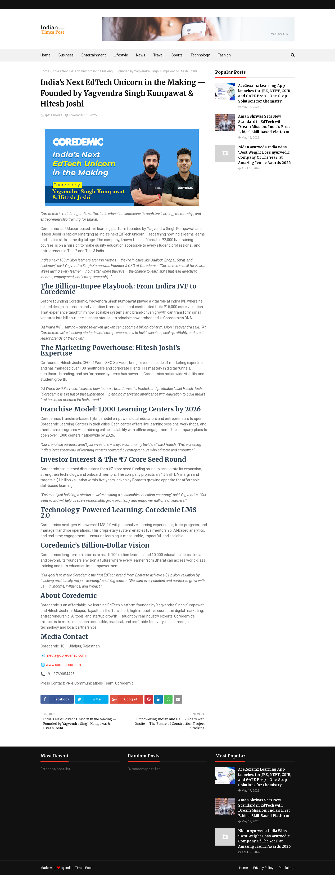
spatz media (53, 115)
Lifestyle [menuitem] (121, 55)
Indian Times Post (78, 868)
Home (44, 71)
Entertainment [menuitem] (94, 55)
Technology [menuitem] (200, 55)
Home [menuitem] (45, 55)
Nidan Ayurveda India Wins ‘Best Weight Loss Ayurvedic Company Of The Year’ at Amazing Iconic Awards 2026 (264, 155)
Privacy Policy (263, 868)
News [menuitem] (140, 55)
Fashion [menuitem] (224, 55)
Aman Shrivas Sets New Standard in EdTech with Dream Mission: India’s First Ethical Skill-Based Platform (264, 124)
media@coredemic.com (66, 655)
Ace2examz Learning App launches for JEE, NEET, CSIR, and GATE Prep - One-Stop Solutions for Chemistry (264, 93)
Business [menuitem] (66, 55)
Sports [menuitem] (177, 55)
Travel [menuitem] (158, 55)
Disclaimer (287, 868)
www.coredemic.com (63, 665)
